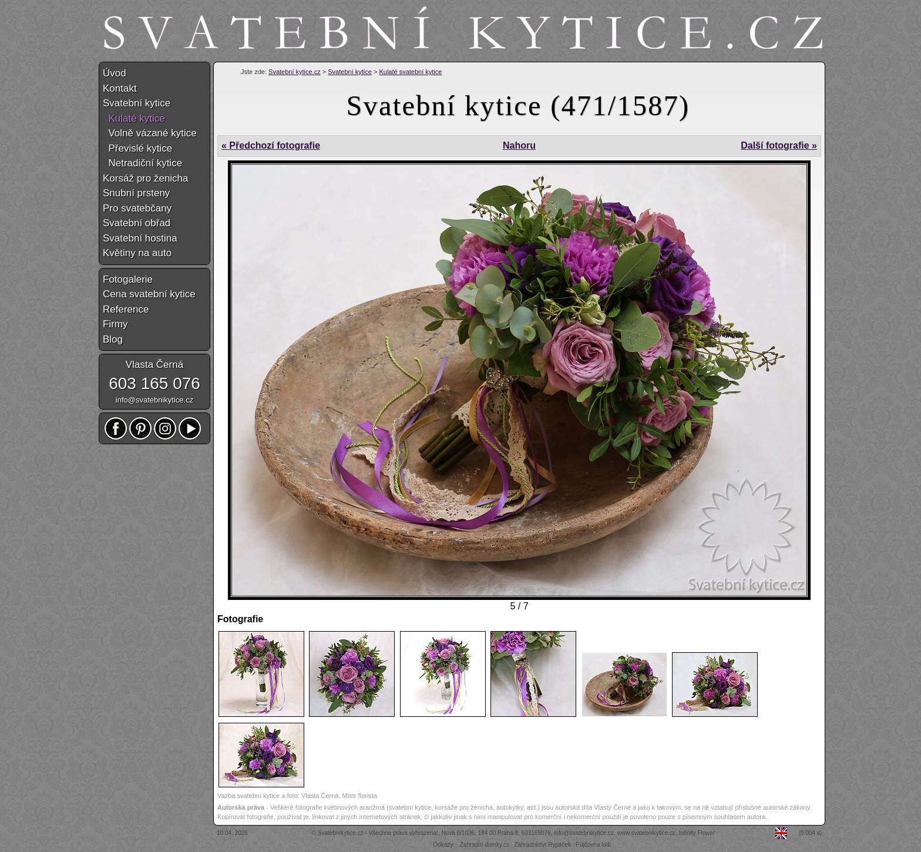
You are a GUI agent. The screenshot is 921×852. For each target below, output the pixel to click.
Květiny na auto (137, 253)
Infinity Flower (697, 833)
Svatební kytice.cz (294, 71)
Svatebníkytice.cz (341, 833)
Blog (113, 339)
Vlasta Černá (154, 364)
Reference (126, 309)
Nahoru (519, 145)
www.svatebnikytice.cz (646, 833)
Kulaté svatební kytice (410, 71)
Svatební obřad (136, 223)
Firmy (115, 324)
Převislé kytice (137, 148)
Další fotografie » (779, 145)
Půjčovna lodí (593, 844)
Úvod (114, 73)
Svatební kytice (350, 71)
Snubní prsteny (136, 193)
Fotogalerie (128, 279)
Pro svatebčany (137, 208)
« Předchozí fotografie (270, 145)
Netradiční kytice (142, 163)
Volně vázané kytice (150, 133)
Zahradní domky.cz (484, 844)
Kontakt (120, 88)
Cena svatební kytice (149, 294)
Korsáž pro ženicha (146, 178)
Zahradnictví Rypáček (542, 844)
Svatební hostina (140, 238)
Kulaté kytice (134, 118)
